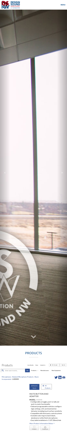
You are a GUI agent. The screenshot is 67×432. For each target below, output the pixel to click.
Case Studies (30, 365)
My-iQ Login (55, 364)
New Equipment (56, 370)
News (36, 365)
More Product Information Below (42, 423)
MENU (63, 5)
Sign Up (63, 364)
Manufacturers (44, 370)
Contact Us (42, 365)
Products (34, 370)
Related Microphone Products (23, 377)
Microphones (6, 377)
